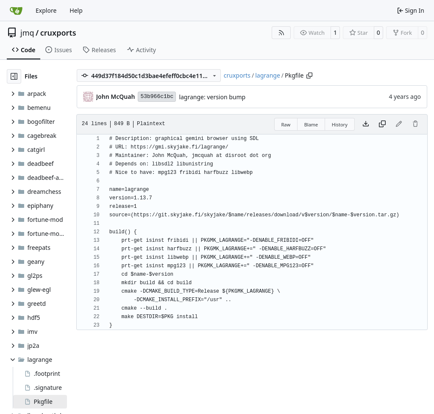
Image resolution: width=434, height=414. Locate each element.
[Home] (16, 10)
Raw (286, 124)
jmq (27, 32)
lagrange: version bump (212, 97)
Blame (311, 124)
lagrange (267, 75)
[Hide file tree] (14, 76)
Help (76, 10)
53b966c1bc (156, 96)
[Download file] (366, 124)
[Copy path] (309, 75)
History (340, 124)
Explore (46, 10)
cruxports (58, 32)
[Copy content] (382, 124)
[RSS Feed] (281, 32)
